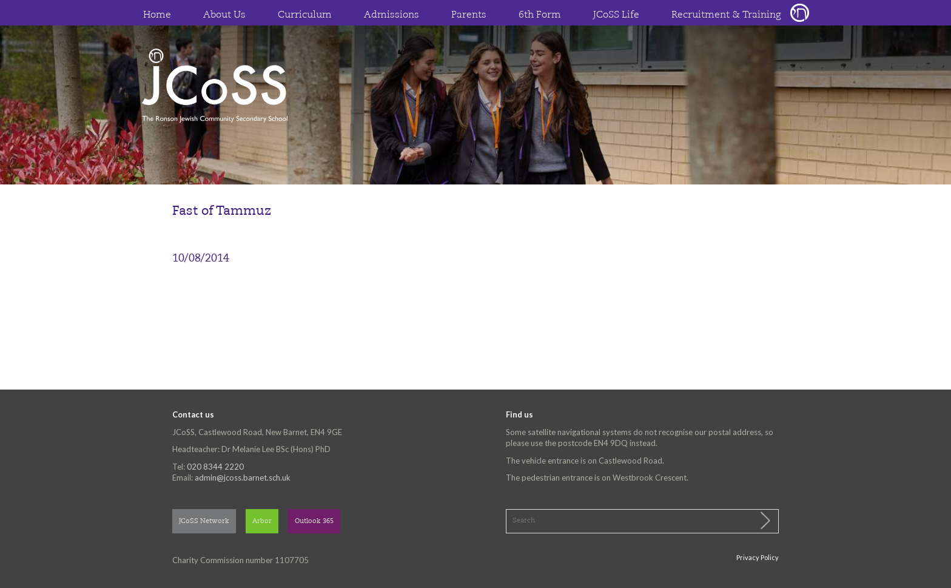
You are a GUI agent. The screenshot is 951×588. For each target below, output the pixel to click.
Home (157, 15)
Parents (468, 15)
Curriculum (305, 15)
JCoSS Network (204, 521)
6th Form (540, 15)
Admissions (391, 15)
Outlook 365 (314, 521)
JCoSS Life (616, 15)
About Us (224, 15)
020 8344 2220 (215, 466)
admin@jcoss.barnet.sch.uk (243, 477)
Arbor (262, 521)
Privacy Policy (757, 557)
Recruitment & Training (726, 15)
